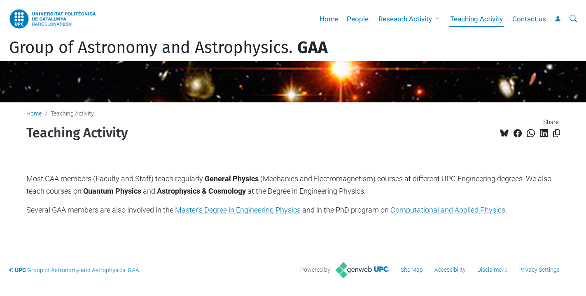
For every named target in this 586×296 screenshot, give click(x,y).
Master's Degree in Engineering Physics (238, 210)
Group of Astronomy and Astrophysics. (168, 48)
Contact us (529, 19)
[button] (439, 19)
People (358, 19)
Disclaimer (490, 269)
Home (329, 19)
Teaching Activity (476, 19)
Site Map (412, 269)
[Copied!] (556, 133)
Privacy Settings (539, 269)
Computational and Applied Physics (447, 210)
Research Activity (405, 19)
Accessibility (450, 269)
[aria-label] (573, 19)
